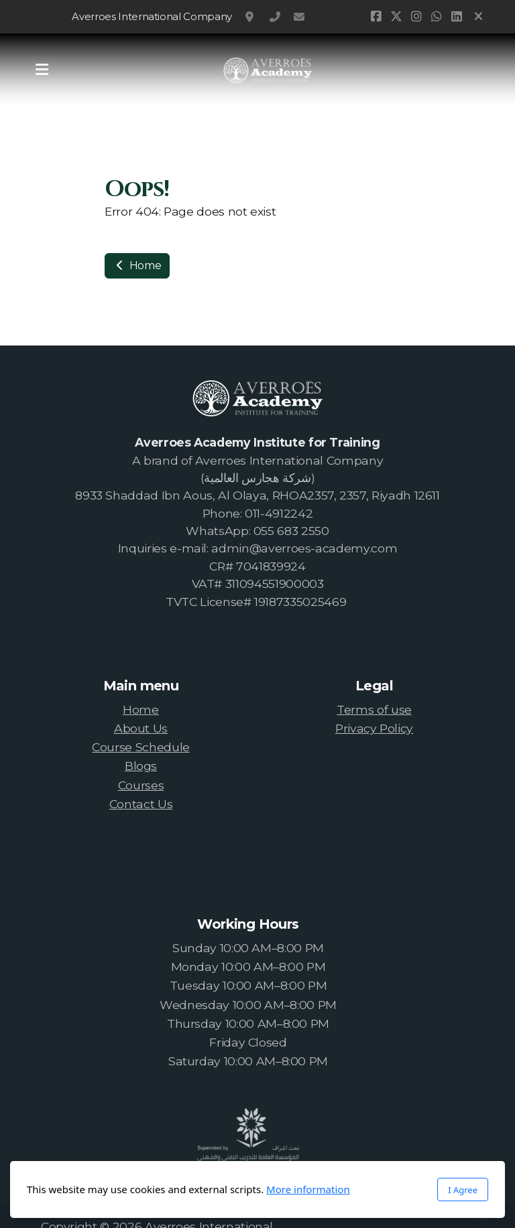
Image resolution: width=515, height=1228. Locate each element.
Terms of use (374, 709)
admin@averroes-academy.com (299, 16)
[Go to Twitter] (396, 16)
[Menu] (41, 70)
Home (137, 265)
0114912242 (275, 16)
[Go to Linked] (456, 16)
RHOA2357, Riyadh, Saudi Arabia (250, 16)
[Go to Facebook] (375, 16)
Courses (141, 785)
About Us (141, 728)
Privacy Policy (374, 728)
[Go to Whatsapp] (436, 16)
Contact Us (140, 804)
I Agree (462, 1190)
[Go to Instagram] (416, 16)
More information (308, 1189)
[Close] (478, 16)
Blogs (141, 766)
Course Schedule (141, 747)
